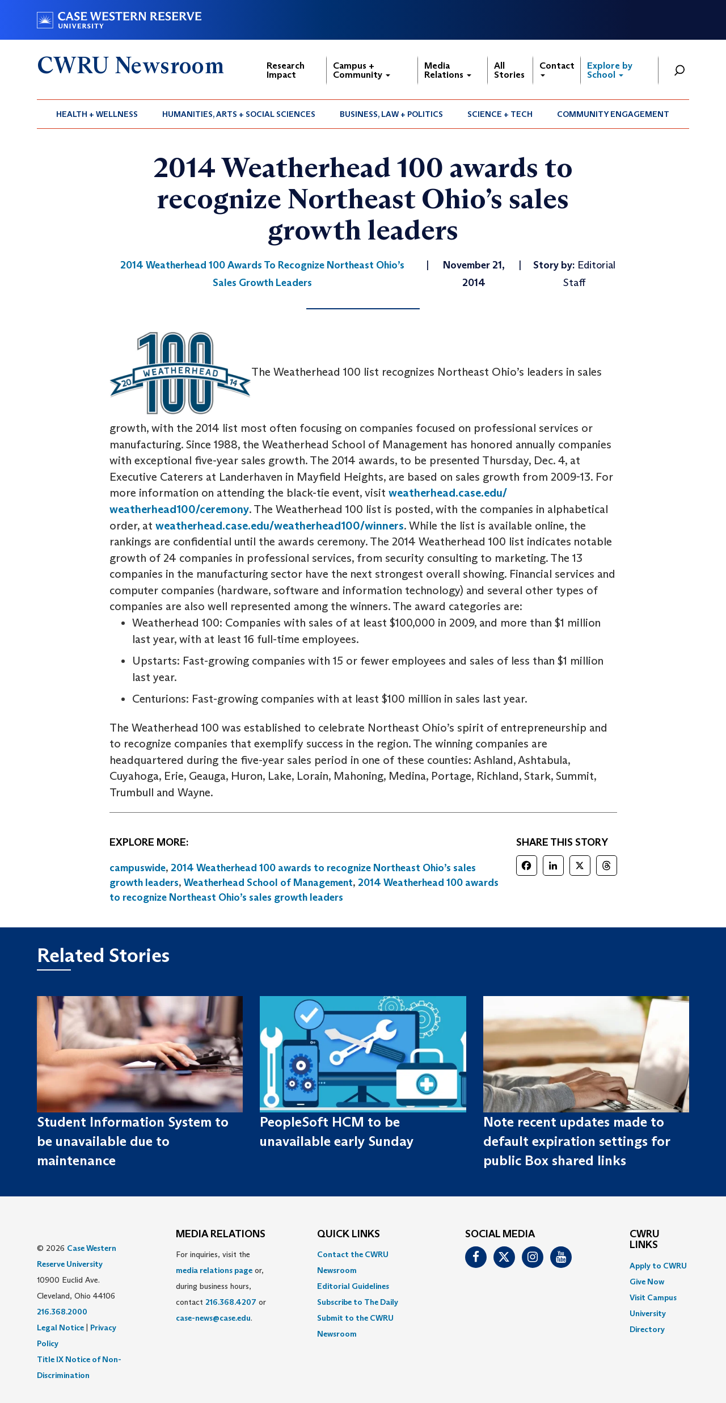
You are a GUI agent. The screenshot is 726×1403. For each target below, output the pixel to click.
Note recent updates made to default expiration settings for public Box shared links (576, 1141)
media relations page (214, 1270)
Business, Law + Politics (391, 114)
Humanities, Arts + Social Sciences (238, 114)
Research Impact (286, 70)
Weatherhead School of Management (268, 882)
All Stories (509, 70)
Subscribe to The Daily (357, 1302)
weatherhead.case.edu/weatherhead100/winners (279, 525)
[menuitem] (97, 114)
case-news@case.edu (213, 1318)
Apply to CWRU (658, 1266)
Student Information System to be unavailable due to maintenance (133, 1141)
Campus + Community (361, 70)
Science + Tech (500, 114)
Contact (557, 68)
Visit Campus (653, 1297)
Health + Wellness (97, 114)
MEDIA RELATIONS (220, 1234)
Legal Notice (60, 1327)
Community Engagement (613, 114)
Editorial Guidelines (353, 1286)
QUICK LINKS (348, 1234)
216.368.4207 (230, 1302)
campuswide (137, 868)
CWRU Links (645, 1240)
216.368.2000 (62, 1312)
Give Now (647, 1281)
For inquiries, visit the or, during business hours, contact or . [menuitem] (221, 1286)
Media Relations (447, 70)
